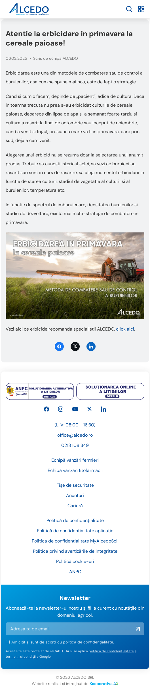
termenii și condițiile (22, 656)
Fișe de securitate (75, 485)
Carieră (75, 506)
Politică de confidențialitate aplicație (75, 531)
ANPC (75, 572)
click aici (125, 329)
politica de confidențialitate (88, 642)
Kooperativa (104, 683)
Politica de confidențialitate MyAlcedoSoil (75, 541)
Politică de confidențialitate (75, 520)
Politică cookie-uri (75, 561)
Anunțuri (75, 495)
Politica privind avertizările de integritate (75, 551)
